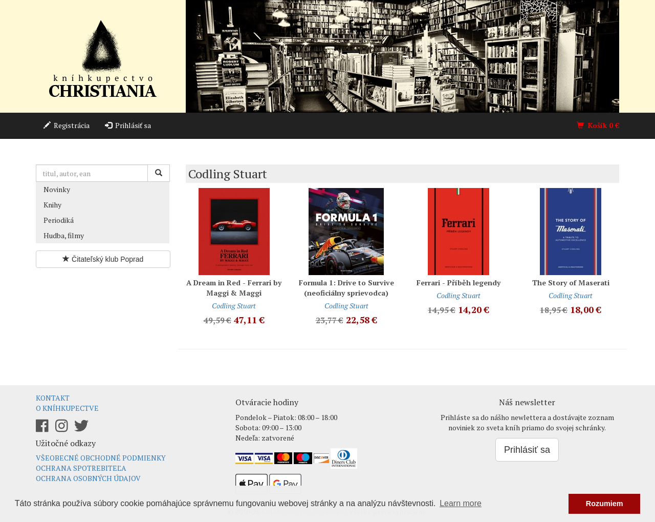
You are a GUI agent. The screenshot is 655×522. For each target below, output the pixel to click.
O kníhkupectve (67, 408)
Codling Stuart (234, 305)
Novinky (56, 189)
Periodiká (58, 220)
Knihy (52, 205)
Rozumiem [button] (604, 503)
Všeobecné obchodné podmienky (101, 458)
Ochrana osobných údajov (88, 478)
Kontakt (53, 398)
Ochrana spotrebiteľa (81, 468)
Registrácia (66, 125)
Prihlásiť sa (128, 125)
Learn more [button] (461, 503)
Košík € (598, 125)
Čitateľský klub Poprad (102, 259)
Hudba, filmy (63, 235)
